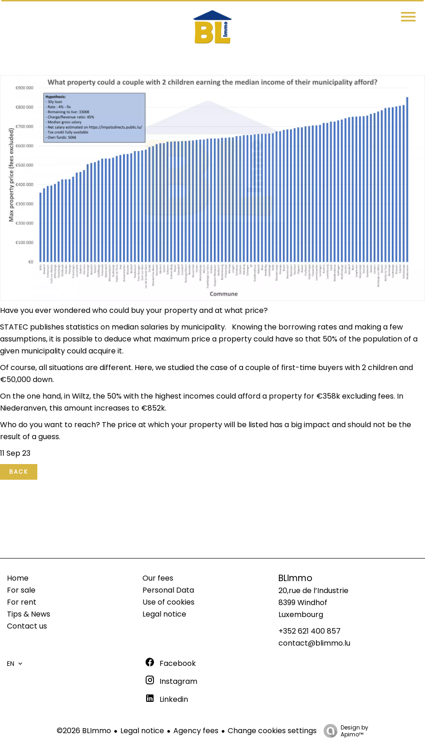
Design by (343, 730)
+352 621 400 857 (309, 631)
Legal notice (142, 730)
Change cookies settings (272, 730)
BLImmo (295, 578)
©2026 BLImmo (84, 730)
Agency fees (195, 730)
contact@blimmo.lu (314, 643)
